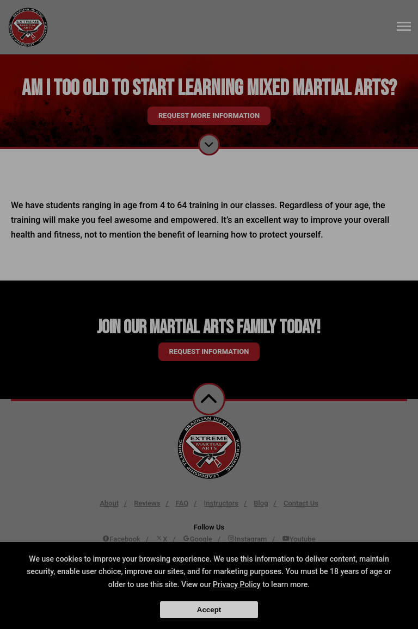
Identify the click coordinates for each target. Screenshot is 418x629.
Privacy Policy (237, 584)
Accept (209, 610)
